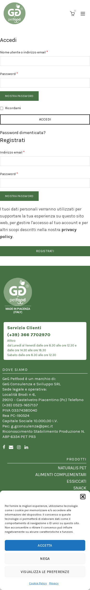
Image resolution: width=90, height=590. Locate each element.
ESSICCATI (76, 481)
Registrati (45, 251)
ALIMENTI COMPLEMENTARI (60, 474)
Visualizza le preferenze (45, 572)
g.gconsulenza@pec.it (32, 426)
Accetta (45, 545)
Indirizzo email (19, 151)
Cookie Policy (38, 583)
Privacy (54, 583)
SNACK (79, 488)
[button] (82, 496)
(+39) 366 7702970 (28, 334)
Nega (45, 558)
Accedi (45, 119)
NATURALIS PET (72, 468)
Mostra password (19, 96)
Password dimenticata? (23, 132)
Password (16, 73)
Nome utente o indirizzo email (31, 51)
